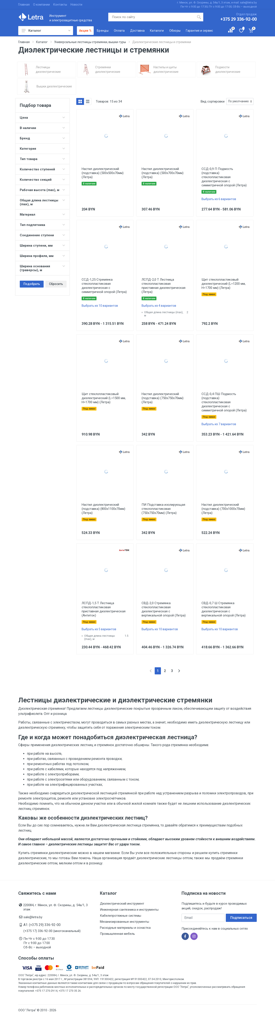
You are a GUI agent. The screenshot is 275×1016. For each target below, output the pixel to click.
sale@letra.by (32, 917)
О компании (41, 4)
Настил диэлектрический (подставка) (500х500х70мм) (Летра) (103, 173)
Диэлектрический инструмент (122, 904)
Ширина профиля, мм (42, 256)
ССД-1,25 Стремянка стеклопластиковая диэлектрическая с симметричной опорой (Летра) (104, 286)
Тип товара (42, 159)
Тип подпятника (42, 225)
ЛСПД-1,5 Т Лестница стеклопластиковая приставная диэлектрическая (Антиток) (103, 609)
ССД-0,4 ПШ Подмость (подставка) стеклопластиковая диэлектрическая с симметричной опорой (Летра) (224, 402)
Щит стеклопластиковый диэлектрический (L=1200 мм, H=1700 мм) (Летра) (224, 284)
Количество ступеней (42, 169)
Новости (76, 4)
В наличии (42, 128)
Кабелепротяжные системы (120, 916)
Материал (42, 214)
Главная (24, 4)
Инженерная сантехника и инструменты (129, 910)
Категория (42, 149)
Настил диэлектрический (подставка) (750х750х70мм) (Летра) (162, 398)
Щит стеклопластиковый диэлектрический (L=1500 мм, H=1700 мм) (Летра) (104, 398)
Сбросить (56, 284)
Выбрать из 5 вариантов (99, 629)
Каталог (46, 31)
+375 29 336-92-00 (238, 19)
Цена (42, 118)
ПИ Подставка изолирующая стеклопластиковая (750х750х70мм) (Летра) (163, 509)
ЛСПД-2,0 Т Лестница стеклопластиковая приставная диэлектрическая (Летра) (163, 286)
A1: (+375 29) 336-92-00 (42, 925)
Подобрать (31, 284)
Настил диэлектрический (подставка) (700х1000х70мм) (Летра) (223, 509)
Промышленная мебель (117, 934)
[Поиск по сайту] (151, 17)
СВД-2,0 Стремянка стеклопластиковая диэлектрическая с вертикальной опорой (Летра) (164, 609)
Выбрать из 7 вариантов (219, 424)
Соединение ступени (42, 235)
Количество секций (42, 180)
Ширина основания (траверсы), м (42, 268)
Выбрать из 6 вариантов (219, 199)
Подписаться (241, 918)
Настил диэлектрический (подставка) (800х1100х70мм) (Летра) (103, 509)
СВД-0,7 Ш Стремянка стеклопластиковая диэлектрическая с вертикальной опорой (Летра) (224, 609)
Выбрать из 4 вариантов (159, 305)
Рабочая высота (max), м (42, 190)
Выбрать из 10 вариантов (100, 305)
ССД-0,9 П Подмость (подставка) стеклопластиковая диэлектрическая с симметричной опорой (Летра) (224, 177)
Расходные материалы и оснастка (125, 928)
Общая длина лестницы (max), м (42, 202)
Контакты (60, 4)
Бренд (42, 138)
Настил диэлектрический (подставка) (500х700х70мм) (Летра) (162, 173)
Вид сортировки (213, 101)
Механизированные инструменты (124, 922)
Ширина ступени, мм (42, 245)
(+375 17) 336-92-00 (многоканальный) (52, 931)
